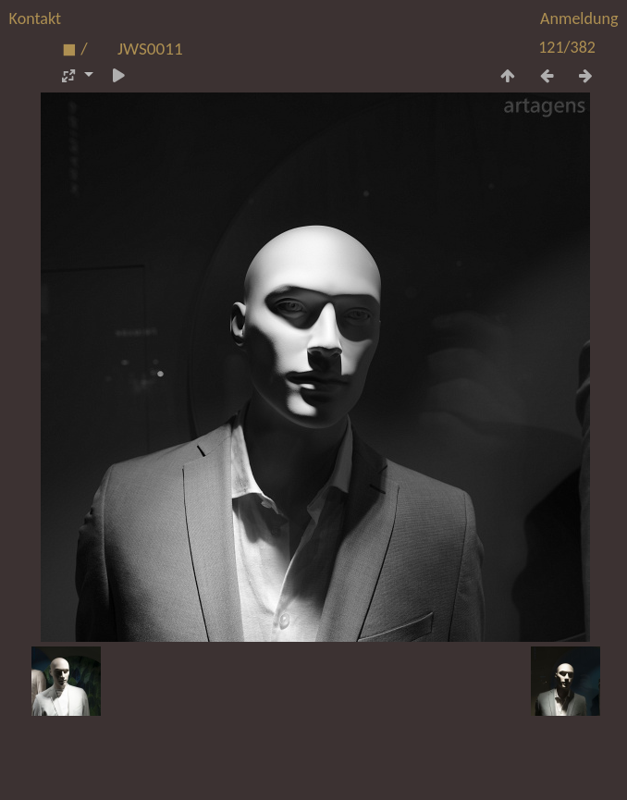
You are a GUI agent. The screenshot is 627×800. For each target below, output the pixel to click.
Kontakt (35, 18)
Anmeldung (579, 18)
